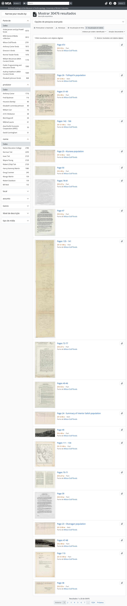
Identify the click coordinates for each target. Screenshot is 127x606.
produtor (7, 84)
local (5, 191)
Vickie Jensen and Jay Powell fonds (16, 30)
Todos (5, 25)
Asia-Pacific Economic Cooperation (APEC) (16, 127)
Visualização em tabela (94, 28)
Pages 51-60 (62, 91)
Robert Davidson (16, 181)
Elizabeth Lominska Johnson (16, 106)
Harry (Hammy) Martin (16, 168)
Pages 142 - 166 (64, 121)
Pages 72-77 (62, 343)
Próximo (100, 602)
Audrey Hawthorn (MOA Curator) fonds (16, 73)
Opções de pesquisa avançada (48, 21)
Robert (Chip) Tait (16, 164)
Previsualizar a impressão (43, 28)
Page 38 (60, 583)
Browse (16, 3)
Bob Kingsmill (16, 118)
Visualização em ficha (76, 28)
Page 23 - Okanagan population (71, 524)
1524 (93, 602)
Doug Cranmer (16, 173)
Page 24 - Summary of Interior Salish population (79, 413)
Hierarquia (60, 28)
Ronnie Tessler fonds (16, 55)
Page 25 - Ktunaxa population (70, 151)
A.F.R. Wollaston (16, 114)
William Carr (16, 110)
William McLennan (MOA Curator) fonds (16, 60)
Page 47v (61, 45)
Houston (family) (16, 102)
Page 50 (60, 168)
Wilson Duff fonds (16, 43)
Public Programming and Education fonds (16, 66)
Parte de (7, 20)
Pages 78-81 (62, 181)
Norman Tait (16, 152)
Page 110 (61, 553)
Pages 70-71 (62, 472)
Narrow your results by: (16, 13)
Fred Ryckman (16, 98)
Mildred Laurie (16, 122)
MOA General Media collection (16, 37)
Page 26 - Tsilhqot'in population (71, 75)
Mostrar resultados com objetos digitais (109, 38)
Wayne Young (16, 160)
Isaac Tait (16, 156)
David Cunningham (16, 133)
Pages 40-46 (62, 383)
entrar (121, 3)
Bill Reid (16, 185)
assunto (6, 198)
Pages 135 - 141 (64, 241)
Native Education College (16, 148)
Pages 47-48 (62, 540)
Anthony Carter (16, 94)
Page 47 (60, 210)
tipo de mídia (9, 220)
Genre (6, 206)
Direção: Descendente (116, 32)
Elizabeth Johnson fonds (16, 78)
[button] (106, 3)
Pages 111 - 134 (64, 443)
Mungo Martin (16, 177)
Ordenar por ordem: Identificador (93, 32)
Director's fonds (16, 51)
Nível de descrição (11, 213)
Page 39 (60, 493)
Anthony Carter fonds (16, 47)
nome (5, 139)
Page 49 (60, 430)
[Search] (48, 3)
